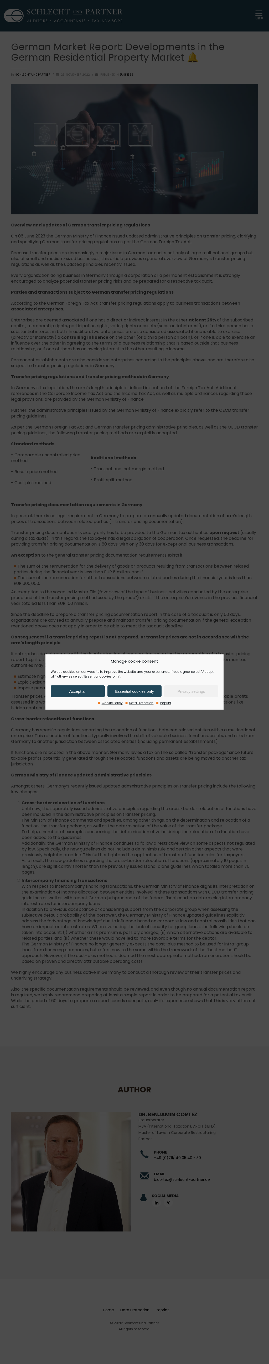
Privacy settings (191, 691)
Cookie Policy (112, 703)
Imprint (165, 703)
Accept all (77, 691)
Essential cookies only (134, 691)
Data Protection (141, 703)
